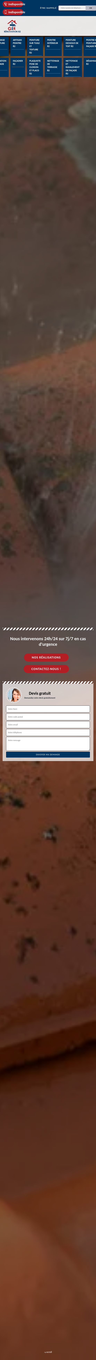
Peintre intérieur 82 (52, 43)
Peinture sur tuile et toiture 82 (34, 46)
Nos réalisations (46, 657)
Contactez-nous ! (46, 669)
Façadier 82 (18, 62)
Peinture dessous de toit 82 (72, 43)
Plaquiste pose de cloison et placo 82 (34, 67)
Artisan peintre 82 (17, 43)
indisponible (13, 4)
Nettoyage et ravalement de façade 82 (73, 67)
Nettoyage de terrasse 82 (53, 65)
